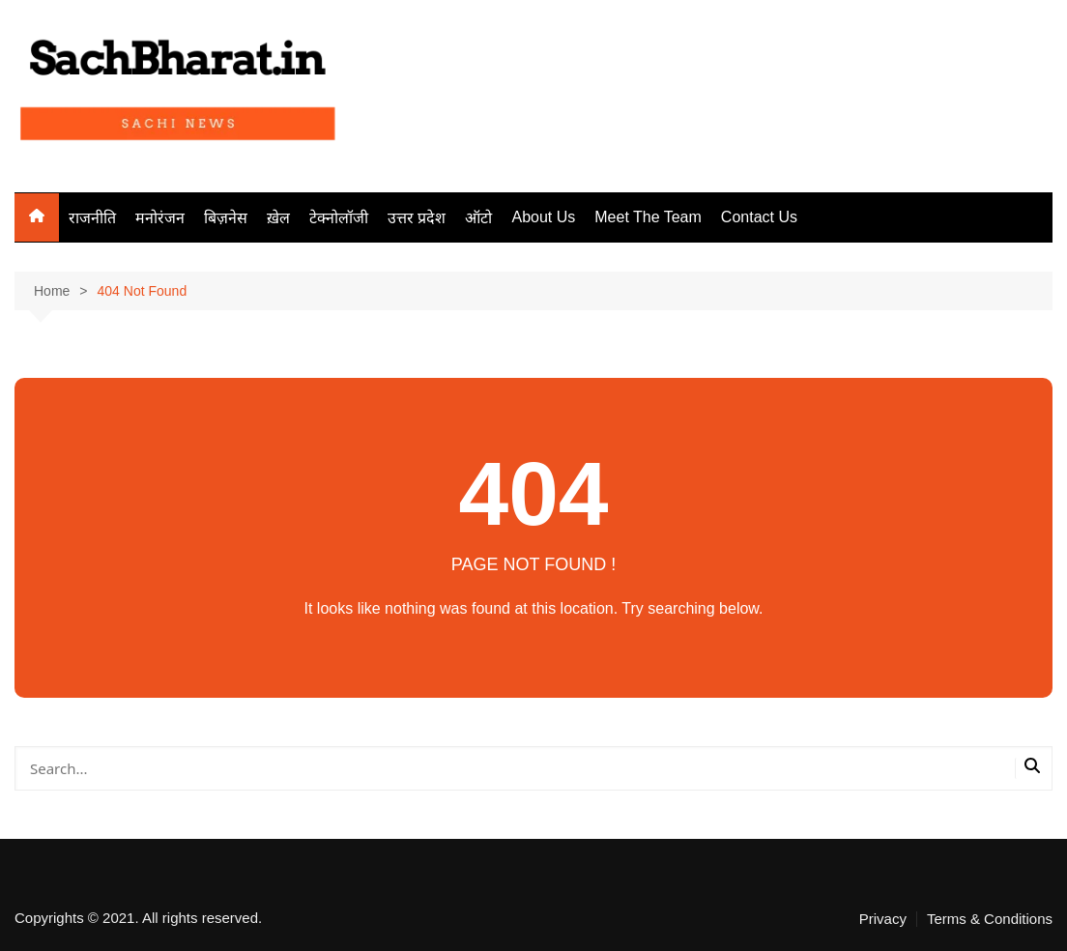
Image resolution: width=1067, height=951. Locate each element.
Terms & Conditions (990, 919)
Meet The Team (648, 217)
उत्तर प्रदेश (417, 218)
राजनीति (92, 218)
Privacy (883, 919)
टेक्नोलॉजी (338, 218)
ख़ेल (278, 218)
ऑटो (478, 218)
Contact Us (759, 217)
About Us (543, 217)
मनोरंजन (160, 218)
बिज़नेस (225, 218)
